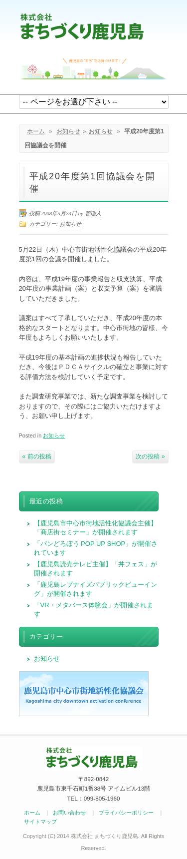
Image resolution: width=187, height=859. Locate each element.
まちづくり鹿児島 (82, 26)
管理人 (93, 213)
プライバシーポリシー (126, 813)
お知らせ (68, 131)
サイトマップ (40, 822)
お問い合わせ (69, 813)
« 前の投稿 (36, 456)
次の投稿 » (150, 456)
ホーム (36, 131)
